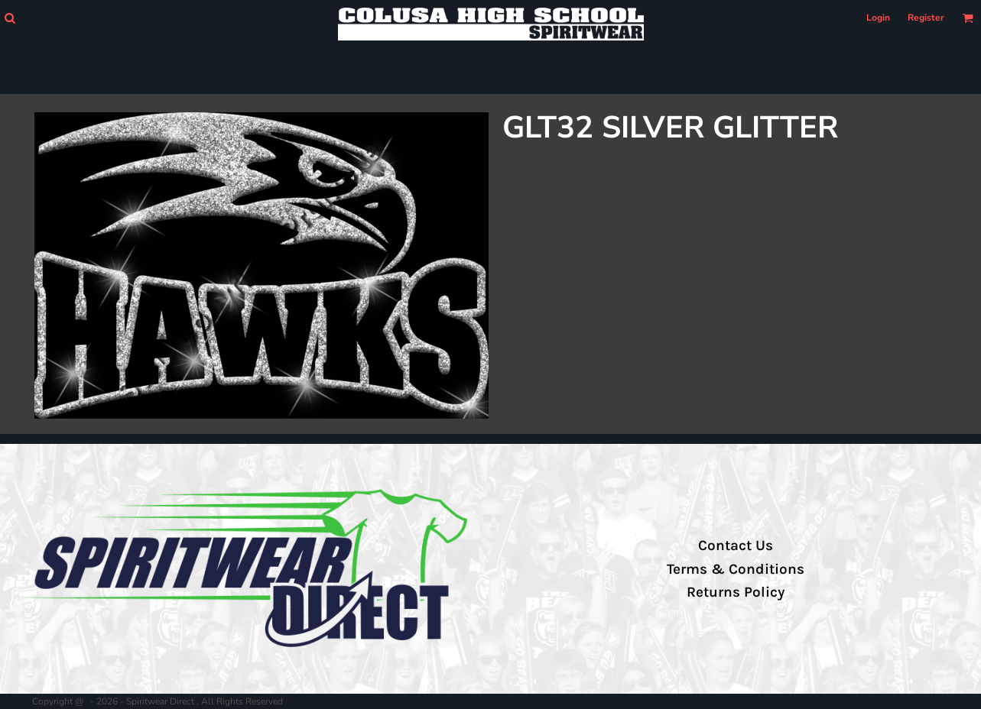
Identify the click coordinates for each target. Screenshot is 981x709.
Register (926, 17)
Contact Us (735, 545)
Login (878, 17)
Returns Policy (735, 592)
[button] (9, 18)
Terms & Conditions (735, 569)
